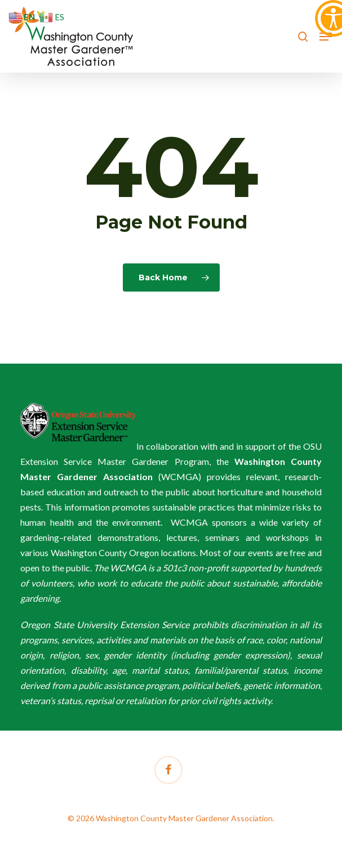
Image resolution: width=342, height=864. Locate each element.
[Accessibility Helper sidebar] (328, 13)
